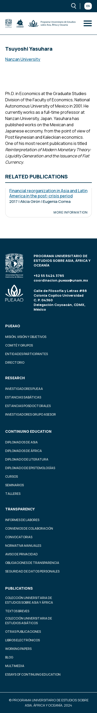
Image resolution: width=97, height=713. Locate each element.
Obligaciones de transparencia (32, 563)
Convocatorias (18, 537)
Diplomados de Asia (21, 442)
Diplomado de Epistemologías (30, 468)
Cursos (11, 476)
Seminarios (14, 485)
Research (15, 377)
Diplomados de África (23, 451)
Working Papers (18, 649)
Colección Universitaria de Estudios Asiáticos (28, 620)
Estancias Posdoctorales (28, 406)
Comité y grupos (19, 345)
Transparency (20, 509)
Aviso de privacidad (21, 554)
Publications (19, 588)
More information (71, 212)
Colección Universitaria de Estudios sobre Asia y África (29, 600)
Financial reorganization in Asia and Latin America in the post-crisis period (48, 193)
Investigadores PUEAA (24, 389)
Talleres (12, 493)
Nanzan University (22, 59)
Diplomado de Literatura (26, 459)
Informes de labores (22, 520)
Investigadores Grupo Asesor (30, 414)
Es (88, 6)
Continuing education (28, 431)
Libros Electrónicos (22, 640)
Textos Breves (17, 611)
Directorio (14, 362)
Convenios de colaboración (29, 528)
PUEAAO (12, 325)
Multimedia (14, 666)
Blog (9, 657)
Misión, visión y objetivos (25, 337)
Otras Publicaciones (23, 631)
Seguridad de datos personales (32, 571)
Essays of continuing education (33, 674)
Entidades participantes (26, 354)
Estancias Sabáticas (23, 397)
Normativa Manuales (23, 545)
